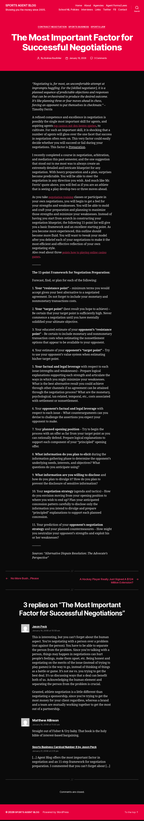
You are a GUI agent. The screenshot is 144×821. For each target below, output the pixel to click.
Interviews (87, 9)
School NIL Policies (69, 9)
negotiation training (62, 198)
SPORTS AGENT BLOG (22, 5)
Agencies (98, 5)
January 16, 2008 (78, 59)
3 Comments (101, 59)
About (87, 5)
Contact (122, 9)
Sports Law (99, 27)
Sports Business (79, 27)
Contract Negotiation (51, 27)
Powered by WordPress (57, 813)
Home (78, 5)
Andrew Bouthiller (52, 59)
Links (98, 9)
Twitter (107, 9)
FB (114, 9)
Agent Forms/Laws (116, 5)
